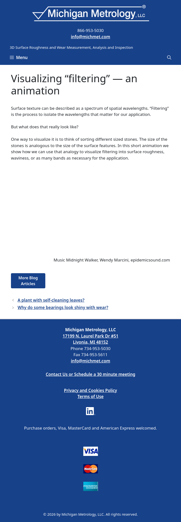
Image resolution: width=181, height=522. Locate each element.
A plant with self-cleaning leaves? (51, 300)
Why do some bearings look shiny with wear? (63, 307)
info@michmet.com (90, 37)
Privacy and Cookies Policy (90, 390)
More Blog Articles (28, 280)
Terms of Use (90, 396)
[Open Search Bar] (169, 57)
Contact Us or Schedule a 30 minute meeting (90, 374)
